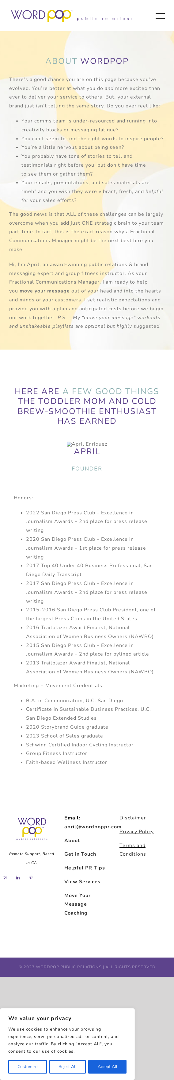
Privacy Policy (136, 831)
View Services (82, 881)
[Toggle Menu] (160, 16)
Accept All (107, 1067)
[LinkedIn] (18, 877)
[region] (67, 1044)
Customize (27, 1067)
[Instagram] (4, 877)
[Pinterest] (31, 877)
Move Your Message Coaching (77, 904)
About (72, 840)
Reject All (68, 1067)
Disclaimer (132, 818)
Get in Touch (80, 854)
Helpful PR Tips (84, 868)
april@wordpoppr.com (93, 826)
